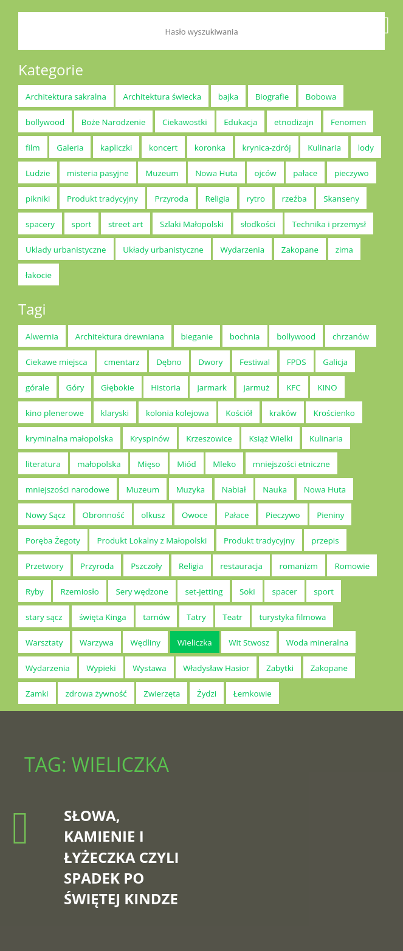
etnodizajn (294, 122)
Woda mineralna (317, 642)
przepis (325, 540)
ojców (265, 173)
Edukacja (240, 122)
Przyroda (171, 198)
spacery (40, 224)
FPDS (296, 361)
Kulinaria (324, 147)
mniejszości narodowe (67, 489)
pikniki (38, 198)
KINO (327, 387)
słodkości (258, 224)
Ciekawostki (184, 122)
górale (37, 387)
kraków (283, 412)
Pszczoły (146, 566)
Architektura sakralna (66, 96)
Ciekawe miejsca (57, 361)
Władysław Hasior (216, 668)
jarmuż (257, 387)
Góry (75, 387)
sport (82, 224)
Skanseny (341, 198)
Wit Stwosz (249, 642)
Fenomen (349, 122)
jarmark (211, 387)
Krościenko (333, 412)
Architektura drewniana (119, 336)
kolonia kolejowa (177, 412)
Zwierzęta (161, 693)
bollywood (45, 122)
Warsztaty (44, 642)
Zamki (37, 693)
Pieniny (330, 515)
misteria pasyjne (98, 173)
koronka (210, 147)
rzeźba (294, 198)
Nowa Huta (216, 173)
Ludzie (38, 173)
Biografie (272, 96)
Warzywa (97, 642)
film (33, 147)
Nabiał (234, 489)
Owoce (195, 515)
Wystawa (149, 668)
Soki (247, 591)
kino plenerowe (55, 412)
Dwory (210, 361)
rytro (256, 198)
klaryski (115, 412)
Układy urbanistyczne (163, 249)
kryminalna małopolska (69, 438)
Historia (166, 387)
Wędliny (145, 642)
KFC (293, 387)
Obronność (104, 515)
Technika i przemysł (329, 224)
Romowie (352, 566)
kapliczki (116, 147)
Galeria (70, 147)
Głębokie (117, 387)
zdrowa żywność (95, 693)
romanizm (298, 566)
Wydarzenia (242, 249)
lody (366, 147)
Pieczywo (283, 515)
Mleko (224, 463)
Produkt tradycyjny (102, 198)
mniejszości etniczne (291, 463)
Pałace (236, 515)
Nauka (275, 489)
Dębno (169, 361)
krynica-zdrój (267, 147)
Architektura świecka (162, 96)
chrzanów (350, 336)
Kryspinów (150, 438)
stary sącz (44, 617)
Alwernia (42, 336)
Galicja (335, 361)
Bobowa (321, 96)
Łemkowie (252, 693)
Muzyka (190, 489)
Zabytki (280, 668)
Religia (217, 198)
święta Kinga (102, 617)
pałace (305, 173)
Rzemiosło (79, 591)
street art (125, 224)
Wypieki (100, 668)
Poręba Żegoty (53, 540)
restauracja (241, 566)
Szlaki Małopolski (192, 224)
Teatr (232, 617)
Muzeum (161, 173)
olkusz (153, 515)
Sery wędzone (141, 591)
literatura (43, 463)
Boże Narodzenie (113, 122)
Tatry (196, 617)
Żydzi (206, 693)
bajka (228, 96)
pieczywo (351, 173)
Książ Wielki (270, 438)
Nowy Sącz (46, 515)
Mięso (148, 463)
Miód (186, 463)
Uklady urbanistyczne (66, 249)
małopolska (98, 463)
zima (344, 249)
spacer (284, 591)
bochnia (245, 336)
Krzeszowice (209, 438)
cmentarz (121, 361)
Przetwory (44, 566)
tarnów (156, 617)
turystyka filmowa (292, 617)
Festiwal (254, 361)
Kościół (239, 412)
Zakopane (300, 249)
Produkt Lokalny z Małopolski (152, 540)
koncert (163, 147)
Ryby (35, 591)
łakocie (39, 275)
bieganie (197, 336)
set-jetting (203, 591)
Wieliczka (194, 642)
